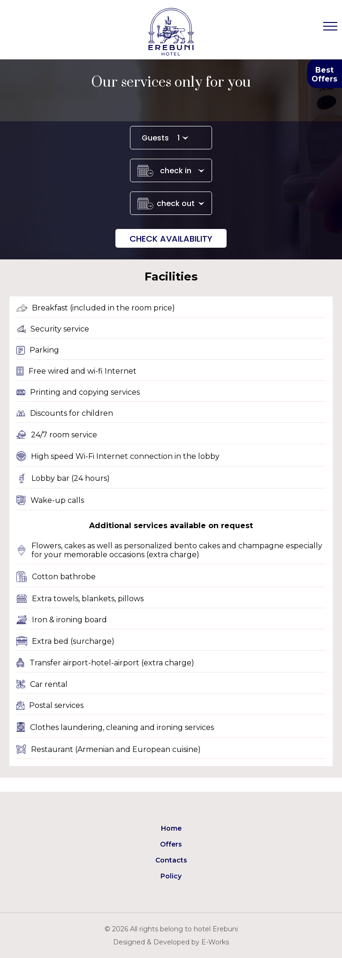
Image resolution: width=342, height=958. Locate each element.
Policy (171, 876)
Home (171, 828)
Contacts (171, 860)
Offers (171, 844)
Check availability (171, 238)
